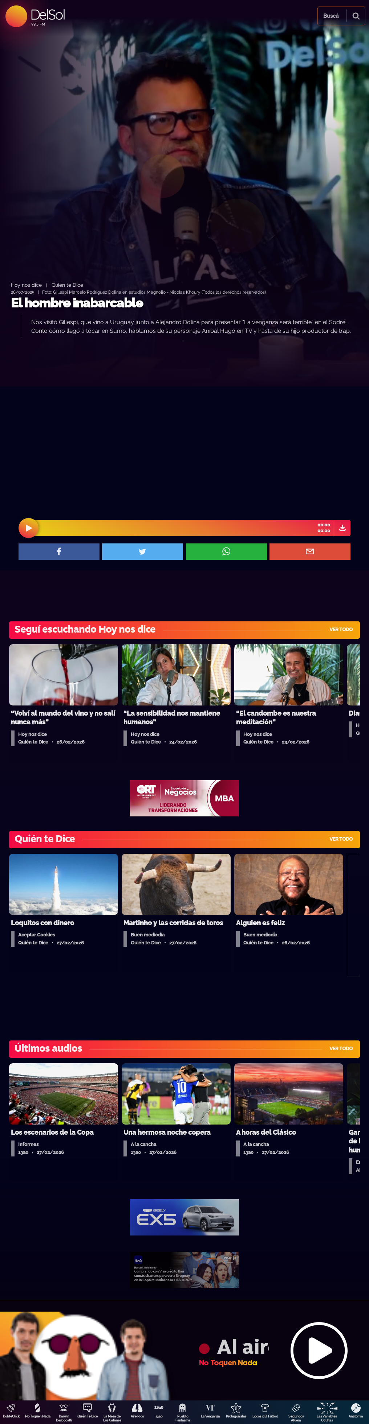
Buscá (330, 16)
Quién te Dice (67, 285)
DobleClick (11, 1416)
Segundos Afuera (296, 1418)
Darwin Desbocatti (64, 1418)
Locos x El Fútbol (265, 1416)
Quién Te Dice (87, 1416)
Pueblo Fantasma (182, 1418)
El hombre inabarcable (77, 302)
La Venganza (210, 1416)
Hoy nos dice (26, 285)
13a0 (159, 1416)
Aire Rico (137, 1416)
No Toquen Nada (37, 1416)
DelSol (47, 14)
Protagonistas (236, 1416)
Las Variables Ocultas (327, 1418)
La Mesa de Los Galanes (112, 1418)
